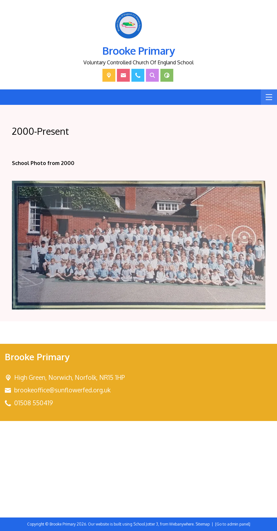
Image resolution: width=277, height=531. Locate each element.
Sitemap (203, 524)
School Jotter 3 (145, 524)
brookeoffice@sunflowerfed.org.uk (62, 390)
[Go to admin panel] (232, 524)
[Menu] (269, 97)
